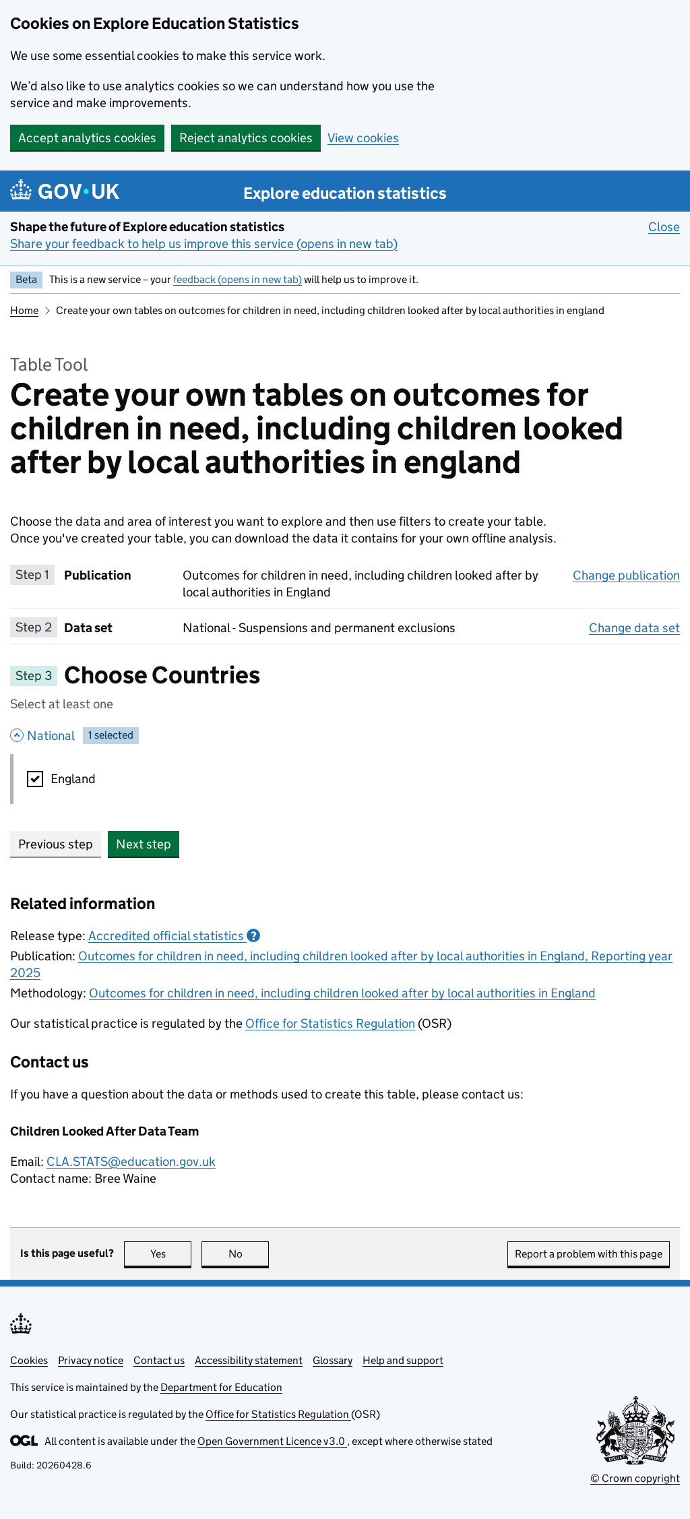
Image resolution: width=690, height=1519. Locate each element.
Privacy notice (90, 1360)
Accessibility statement (249, 1360)
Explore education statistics (345, 193)
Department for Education (221, 1387)
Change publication (626, 575)
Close (664, 226)
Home (24, 310)
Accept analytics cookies (87, 138)
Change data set (634, 627)
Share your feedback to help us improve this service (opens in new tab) (204, 243)
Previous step (55, 844)
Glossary (332, 1360)
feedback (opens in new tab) (237, 279)
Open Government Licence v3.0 (272, 1441)
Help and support (403, 1360)
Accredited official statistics (174, 935)
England (73, 778)
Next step (143, 844)
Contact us (159, 1360)
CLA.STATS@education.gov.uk (131, 1161)
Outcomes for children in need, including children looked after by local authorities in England (342, 993)
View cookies (363, 138)
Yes (171, 1253)
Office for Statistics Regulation (330, 1023)
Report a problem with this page (588, 1253)
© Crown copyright (635, 1478)
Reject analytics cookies (246, 138)
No (249, 1253)
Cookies (29, 1360)
